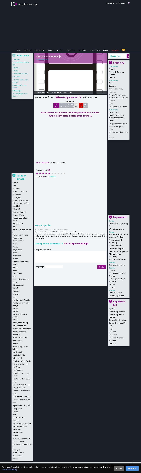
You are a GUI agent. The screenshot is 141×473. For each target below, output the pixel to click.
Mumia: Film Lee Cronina (118, 98)
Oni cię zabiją (17, 352)
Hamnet (15, 267)
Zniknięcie (16, 450)
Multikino (112, 341)
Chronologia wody (116, 89)
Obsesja (112, 284)
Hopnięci (17, 90)
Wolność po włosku (116, 229)
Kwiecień (112, 92)
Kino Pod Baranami (116, 338)
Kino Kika (112, 332)
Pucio (111, 104)
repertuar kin (44, 92)
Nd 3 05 (81, 105)
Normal (112, 77)
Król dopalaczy (18, 285)
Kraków (115, 56)
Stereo (15, 403)
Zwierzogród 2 (18, 453)
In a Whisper (17, 273)
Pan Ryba (16, 367)
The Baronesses (18, 417)
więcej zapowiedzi (117, 296)
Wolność (15, 435)
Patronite (115, 50)
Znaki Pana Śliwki (115, 293)
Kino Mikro (113, 335)
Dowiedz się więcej (9, 469)
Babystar (112, 86)
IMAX (111, 326)
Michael (112, 69)
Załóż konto (120, 3)
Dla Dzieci (82, 50)
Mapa (105, 50)
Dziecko (15, 253)
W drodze (16, 420)
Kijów (111, 329)
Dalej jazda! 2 (17, 223)
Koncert (15, 282)
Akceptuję (132, 468)
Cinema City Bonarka (117, 311)
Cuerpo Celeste (18, 215)
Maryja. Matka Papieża (117, 95)
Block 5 (112, 270)
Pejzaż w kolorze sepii (20, 373)
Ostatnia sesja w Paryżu (21, 361)
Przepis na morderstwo (118, 124)
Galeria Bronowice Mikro (118, 323)
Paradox (112, 344)
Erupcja (15, 259)
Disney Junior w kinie (20, 235)
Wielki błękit (17, 429)
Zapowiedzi (39, 50)
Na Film (60, 50)
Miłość (14, 320)
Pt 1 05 (72, 105)
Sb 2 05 (76, 105)
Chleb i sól (16, 209)
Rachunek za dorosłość (21, 397)
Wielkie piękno (17, 432)
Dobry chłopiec (18, 241)
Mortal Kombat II (115, 245)
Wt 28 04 (56, 105)
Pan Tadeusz (17, 370)
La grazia (15, 294)
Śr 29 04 (62, 105)
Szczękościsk (17, 408)
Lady (14, 297)
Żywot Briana (17, 456)
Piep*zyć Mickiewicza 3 (21, 379)
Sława (14, 414)
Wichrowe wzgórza (19, 426)
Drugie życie (17, 250)
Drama (111, 121)
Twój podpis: (40, 266)
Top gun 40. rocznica (117, 265)
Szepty (15, 411)
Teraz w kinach (21, 177)
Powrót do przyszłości (21, 385)
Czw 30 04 (67, 105)
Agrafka (112, 308)
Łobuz (111, 138)
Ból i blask (16, 206)
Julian (14, 276)
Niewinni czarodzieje (20, 337)
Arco (111, 83)
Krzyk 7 (15, 288)
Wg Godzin (71, 50)
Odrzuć (119, 468)
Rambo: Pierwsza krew (21, 400)
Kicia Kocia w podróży (20, 279)
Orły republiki (17, 358)
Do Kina (50, 50)
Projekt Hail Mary (20, 74)
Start (19, 50)
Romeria (112, 287)
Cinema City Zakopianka (118, 320)
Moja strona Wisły (19, 326)
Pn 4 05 (85, 105)
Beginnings (16, 195)
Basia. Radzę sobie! (19, 192)
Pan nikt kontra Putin (20, 364)
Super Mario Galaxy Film (21, 405)
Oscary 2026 (95, 50)
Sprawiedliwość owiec (117, 259)
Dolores (15, 244)
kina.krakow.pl (27, 4)
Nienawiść (16, 335)
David (14, 226)
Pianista (112, 101)
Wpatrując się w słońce (118, 107)
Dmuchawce (113, 112)
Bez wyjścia (16, 197)
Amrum (15, 183)
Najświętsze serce (19, 332)
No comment (17, 341)
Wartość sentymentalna (21, 423)
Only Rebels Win (18, 355)
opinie (70, 92)
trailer (65, 92)
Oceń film (52, 176)
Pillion (14, 382)
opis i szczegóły (55, 92)
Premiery (27, 50)
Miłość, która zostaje (20, 323)
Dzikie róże (16, 256)
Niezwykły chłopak (116, 248)
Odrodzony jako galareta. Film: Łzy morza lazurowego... (119, 253)
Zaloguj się (110, 3)
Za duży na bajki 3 (19, 441)
